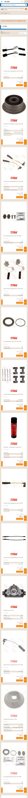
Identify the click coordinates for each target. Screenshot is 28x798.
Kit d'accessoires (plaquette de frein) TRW (13, 394)
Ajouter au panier (19, 85)
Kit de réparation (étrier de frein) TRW (12, 235)
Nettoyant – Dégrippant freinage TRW (12, 447)
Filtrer (5, 26)
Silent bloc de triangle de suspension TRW (13, 123)
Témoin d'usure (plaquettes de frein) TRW (13, 71)
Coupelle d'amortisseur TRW (10, 674)
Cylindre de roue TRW (8, 610)
